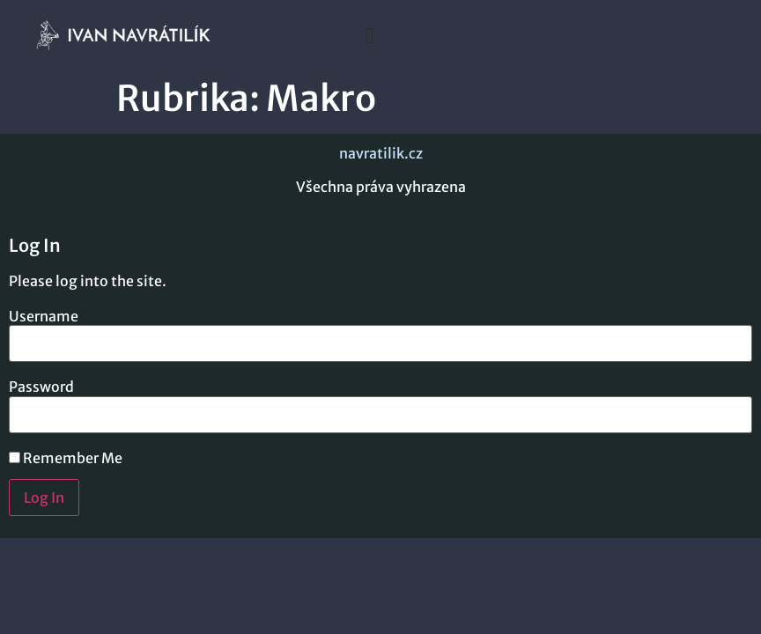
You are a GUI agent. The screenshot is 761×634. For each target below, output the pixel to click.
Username (43, 316)
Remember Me (65, 458)
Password (41, 387)
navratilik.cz (381, 153)
